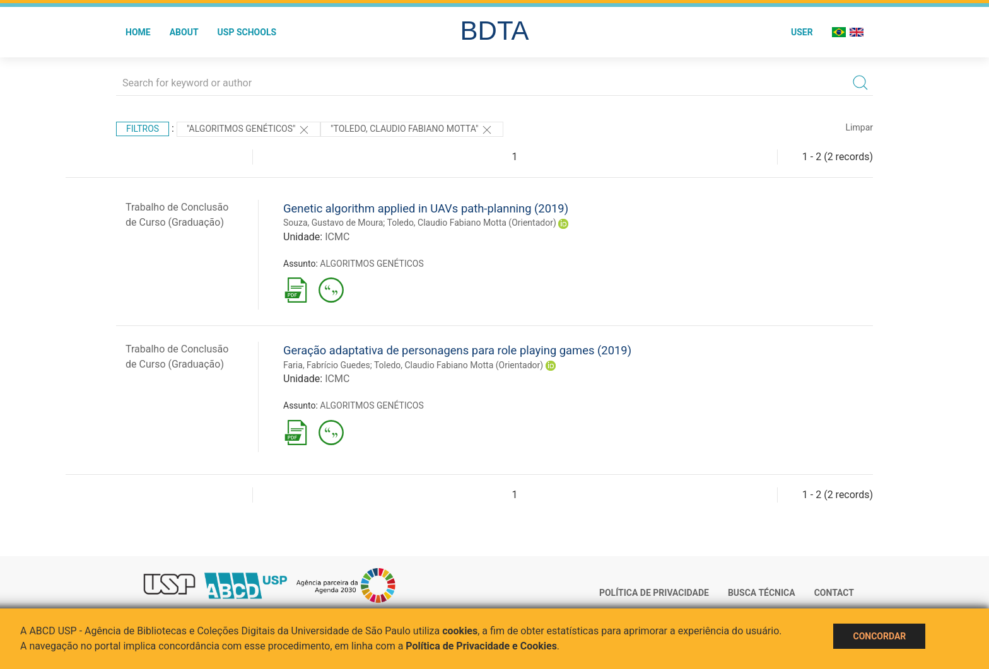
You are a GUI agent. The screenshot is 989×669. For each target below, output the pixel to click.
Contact (834, 593)
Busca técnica (761, 593)
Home (138, 32)
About (184, 32)
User (802, 32)
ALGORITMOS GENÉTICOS (371, 264)
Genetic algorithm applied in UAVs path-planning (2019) (425, 208)
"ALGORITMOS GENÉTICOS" (248, 130)
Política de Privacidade (654, 593)
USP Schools (247, 32)
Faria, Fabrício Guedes (326, 365)
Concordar (879, 636)
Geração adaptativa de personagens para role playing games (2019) (457, 350)
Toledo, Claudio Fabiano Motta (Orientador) (471, 223)
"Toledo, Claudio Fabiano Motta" (412, 130)
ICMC (337, 237)
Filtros (142, 129)
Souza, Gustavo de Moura (333, 223)
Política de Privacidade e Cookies (481, 646)
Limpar (859, 127)
